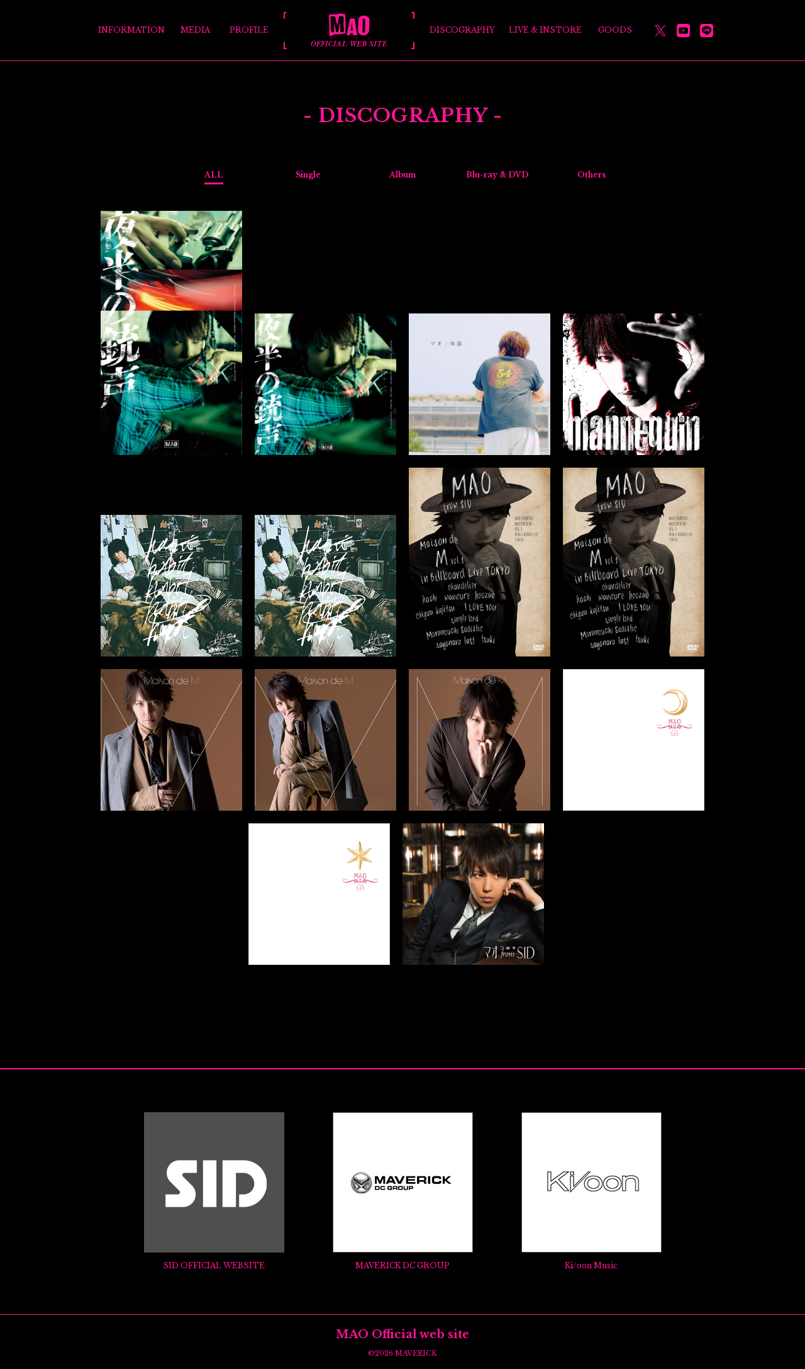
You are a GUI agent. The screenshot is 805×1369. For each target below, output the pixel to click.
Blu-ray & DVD (497, 174)
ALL (213, 174)
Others (591, 174)
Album (402, 174)
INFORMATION (131, 30)
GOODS (615, 30)
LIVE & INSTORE (545, 30)
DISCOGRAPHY (462, 30)
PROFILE (249, 30)
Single (308, 174)
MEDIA (195, 30)
